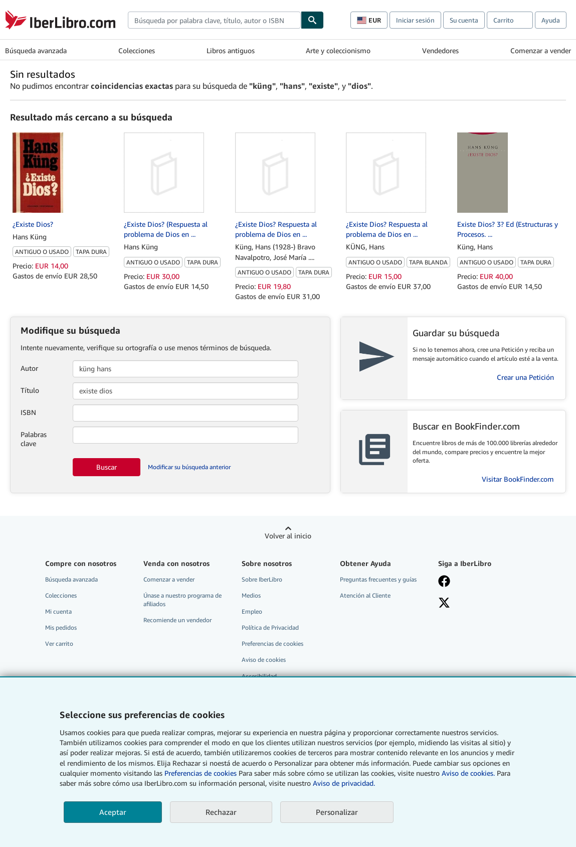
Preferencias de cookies (200, 773)
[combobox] (214, 20)
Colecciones (136, 50)
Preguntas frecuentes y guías (378, 579)
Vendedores (440, 50)
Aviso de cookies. (468, 773)
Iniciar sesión (415, 20)
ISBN (28, 412)
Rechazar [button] (221, 811)
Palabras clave (34, 439)
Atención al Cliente (365, 595)
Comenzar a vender (540, 50)
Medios (251, 595)
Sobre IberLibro (262, 579)
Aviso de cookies (264, 659)
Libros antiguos (231, 50)
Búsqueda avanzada (36, 50)
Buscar (106, 467)
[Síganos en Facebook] (444, 582)
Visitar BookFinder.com (518, 479)
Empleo (252, 611)
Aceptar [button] (112, 811)
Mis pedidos (61, 627)
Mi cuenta (58, 611)
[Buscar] (312, 20)
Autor (29, 368)
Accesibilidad (259, 676)
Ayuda (550, 20)
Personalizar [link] (337, 811)
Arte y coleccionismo (338, 50)
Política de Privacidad (270, 627)
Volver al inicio (288, 535)
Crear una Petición (525, 377)
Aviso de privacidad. (344, 783)
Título (30, 390)
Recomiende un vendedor (177, 620)
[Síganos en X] (444, 603)
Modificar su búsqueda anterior (189, 467)
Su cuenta (464, 20)
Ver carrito (59, 643)
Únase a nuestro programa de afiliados (182, 600)
